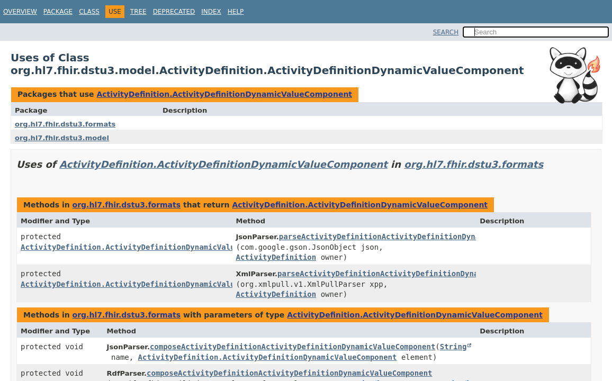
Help (236, 11)
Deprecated (174, 11)
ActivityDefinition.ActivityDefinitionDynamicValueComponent (224, 94)
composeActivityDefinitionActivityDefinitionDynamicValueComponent (292, 346)
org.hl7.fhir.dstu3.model (62, 138)
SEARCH (446, 32)
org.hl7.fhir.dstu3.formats (65, 124)
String (453, 346)
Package (58, 11)
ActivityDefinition (276, 257)
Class (89, 11)
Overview (20, 11)
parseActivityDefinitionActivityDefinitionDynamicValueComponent (417, 236)
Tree (138, 11)
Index (211, 11)
